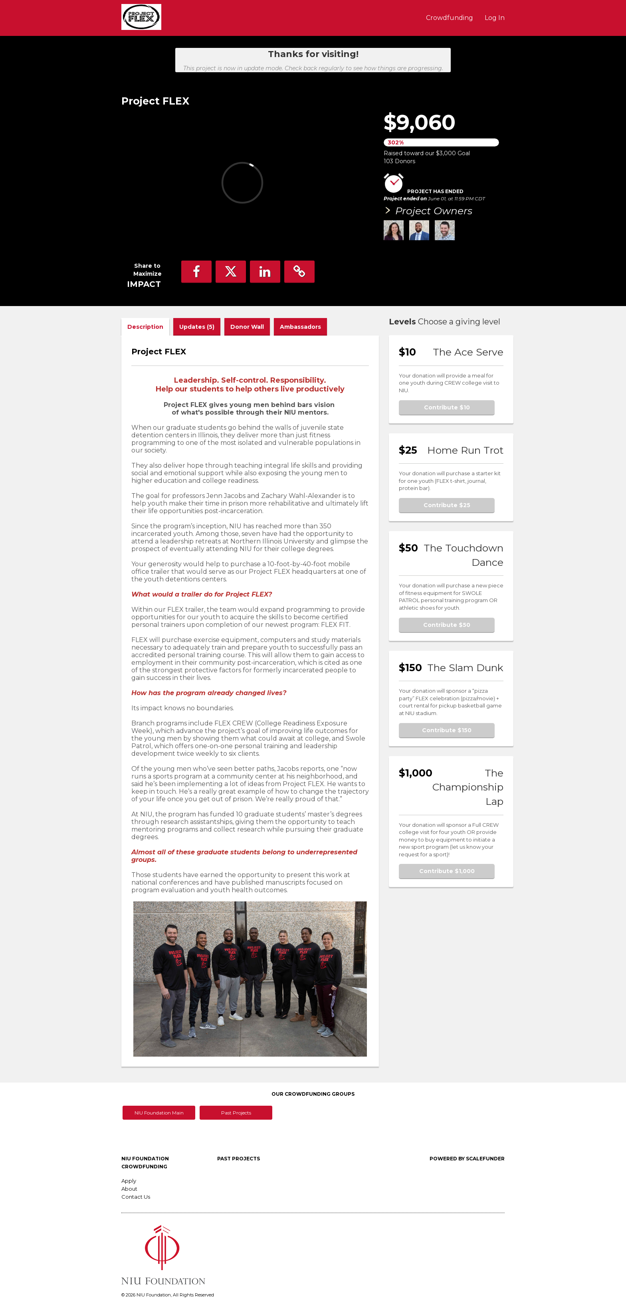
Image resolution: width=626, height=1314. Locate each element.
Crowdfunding (450, 18)
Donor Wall (247, 326)
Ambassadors (300, 326)
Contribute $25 (447, 505)
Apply (128, 1181)
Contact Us (135, 1196)
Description (145, 326)
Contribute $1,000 (447, 871)
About (129, 1189)
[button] (196, 272)
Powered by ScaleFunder (467, 1159)
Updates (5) (196, 326)
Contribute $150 (446, 730)
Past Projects (236, 1113)
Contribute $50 (446, 624)
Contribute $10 (447, 407)
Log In (495, 18)
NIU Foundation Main (159, 1113)
